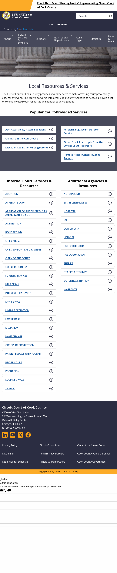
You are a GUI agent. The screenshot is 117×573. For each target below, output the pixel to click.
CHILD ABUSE (12, 241)
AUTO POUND (72, 194)
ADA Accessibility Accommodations (25, 129)
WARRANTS (70, 289)
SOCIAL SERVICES (14, 379)
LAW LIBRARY (12, 319)
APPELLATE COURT (16, 202)
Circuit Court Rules (50, 445)
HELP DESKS (12, 284)
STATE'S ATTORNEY (75, 272)
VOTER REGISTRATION (76, 280)
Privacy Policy (9, 445)
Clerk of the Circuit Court (91, 445)
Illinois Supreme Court (52, 461)
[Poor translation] (7, 490)
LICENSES (69, 237)
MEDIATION (12, 327)
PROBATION (12, 371)
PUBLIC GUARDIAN (74, 254)
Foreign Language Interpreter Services (81, 131)
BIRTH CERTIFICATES (75, 202)
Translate (25, 29)
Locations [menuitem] (41, 39)
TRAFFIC (10, 388)
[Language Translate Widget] (58, 24)
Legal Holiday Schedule (15, 461)
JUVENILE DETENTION (17, 310)
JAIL (66, 220)
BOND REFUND (13, 232)
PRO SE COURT (13, 362)
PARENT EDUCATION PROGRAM (23, 353)
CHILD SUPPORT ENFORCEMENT (23, 249)
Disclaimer (8, 453)
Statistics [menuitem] (96, 39)
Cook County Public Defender (93, 453)
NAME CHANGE (13, 336)
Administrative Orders (52, 453)
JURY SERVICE (12, 301)
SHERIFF (68, 263)
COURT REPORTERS (16, 267)
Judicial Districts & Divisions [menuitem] (23, 38)
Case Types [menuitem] (79, 39)
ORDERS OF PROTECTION (19, 345)
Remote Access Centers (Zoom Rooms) (82, 156)
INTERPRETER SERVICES (18, 293)
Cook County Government (91, 461)
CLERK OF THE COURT (17, 258)
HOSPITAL (70, 211)
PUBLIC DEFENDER (74, 246)
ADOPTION (11, 194)
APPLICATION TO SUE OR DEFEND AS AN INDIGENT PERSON (26, 213)
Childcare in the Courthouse (21, 138)
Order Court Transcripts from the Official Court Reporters (83, 144)
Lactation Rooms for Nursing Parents (27, 147)
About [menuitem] (7, 39)
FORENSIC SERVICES (16, 275)
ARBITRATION (13, 223)
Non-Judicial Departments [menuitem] (61, 39)
